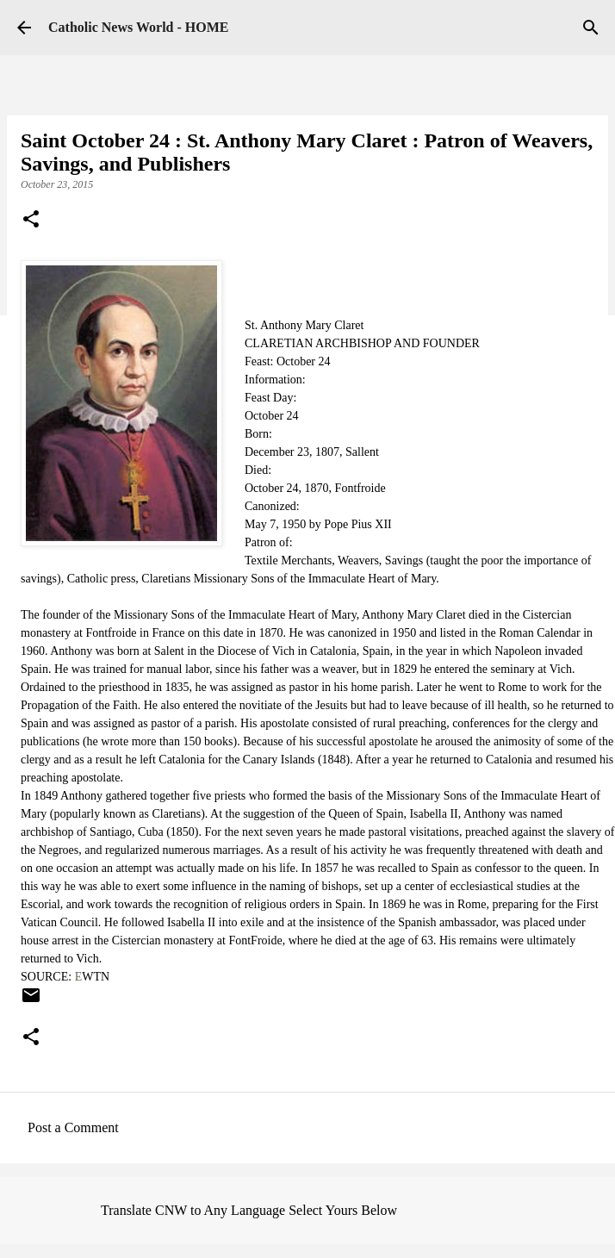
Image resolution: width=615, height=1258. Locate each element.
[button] (31, 221)
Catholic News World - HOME (138, 27)
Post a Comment (73, 1127)
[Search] (591, 27)
